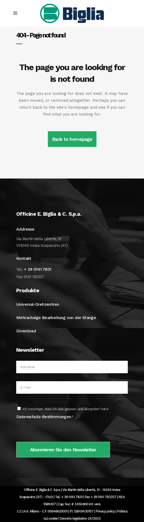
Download (26, 330)
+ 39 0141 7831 (37, 269)
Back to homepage (72, 139)
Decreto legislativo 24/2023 (80, 518)
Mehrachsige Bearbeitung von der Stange (56, 317)
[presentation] (56, 431)
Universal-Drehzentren (37, 304)
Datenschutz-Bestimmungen (43, 416)
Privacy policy (105, 511)
